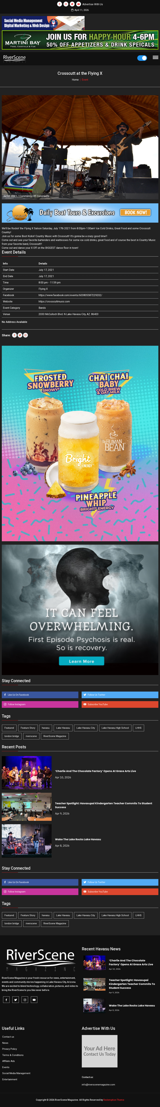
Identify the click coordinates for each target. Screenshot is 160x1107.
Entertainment (9, 1079)
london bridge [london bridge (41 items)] (12, 736)
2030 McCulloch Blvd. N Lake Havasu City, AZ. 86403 (68, 314)
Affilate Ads (8, 1061)
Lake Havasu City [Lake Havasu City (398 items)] (86, 727)
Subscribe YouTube (97, 704)
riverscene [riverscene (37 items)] (31, 736)
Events (5, 1067)
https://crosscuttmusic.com (54, 301)
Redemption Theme (113, 1100)
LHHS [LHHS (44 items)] (138, 727)
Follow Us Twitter (96, 695)
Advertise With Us (92, 4)
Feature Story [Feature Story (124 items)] (28, 727)
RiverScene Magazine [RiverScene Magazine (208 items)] (54, 736)
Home (75, 79)
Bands (42, 307)
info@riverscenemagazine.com (98, 1084)
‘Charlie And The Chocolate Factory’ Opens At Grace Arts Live (95, 771)
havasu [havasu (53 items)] (45, 727)
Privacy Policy (9, 1048)
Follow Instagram (16, 704)
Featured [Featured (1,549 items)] (9, 727)
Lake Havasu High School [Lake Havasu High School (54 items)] (115, 727)
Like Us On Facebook (18, 695)
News (5, 1042)
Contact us (8, 1036)
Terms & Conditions (13, 1055)
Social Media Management (16, 1073)
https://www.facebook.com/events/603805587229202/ (70, 295)
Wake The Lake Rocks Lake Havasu (78, 839)
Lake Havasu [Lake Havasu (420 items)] (63, 727)
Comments (34, 196)
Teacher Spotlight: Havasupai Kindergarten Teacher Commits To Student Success (132, 984)
